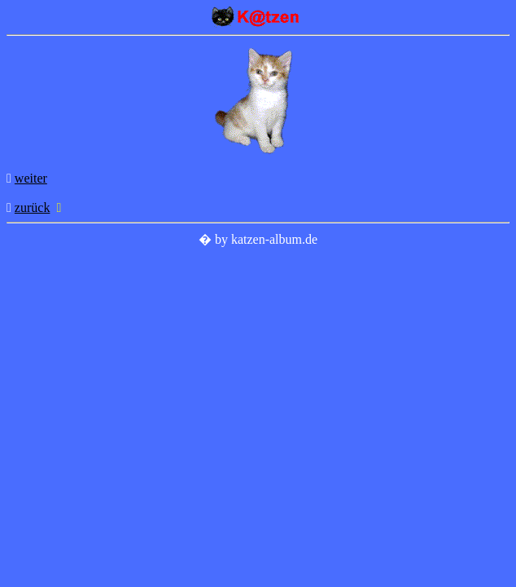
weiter (31, 178)
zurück (32, 207)
